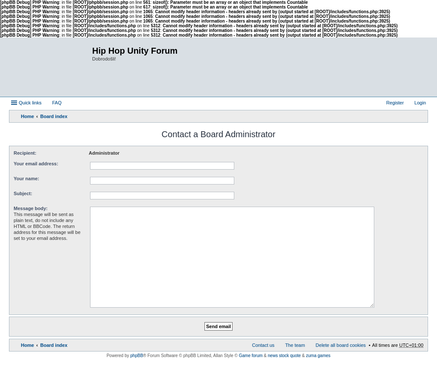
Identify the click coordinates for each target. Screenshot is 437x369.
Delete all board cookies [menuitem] (341, 345)
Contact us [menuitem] (263, 345)
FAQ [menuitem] (56, 102)
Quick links (30, 102)
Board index (53, 116)
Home (27, 116)
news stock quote (284, 355)
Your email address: (36, 163)
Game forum (251, 355)
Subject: (23, 193)
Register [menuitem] (395, 102)
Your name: (26, 178)
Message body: (30, 208)
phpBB (136, 355)
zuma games (318, 355)
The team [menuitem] (295, 345)
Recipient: (25, 153)
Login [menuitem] (420, 102)
